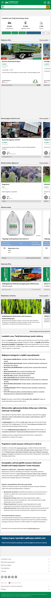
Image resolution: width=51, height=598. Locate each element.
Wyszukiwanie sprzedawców (33, 33)
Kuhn (30, 452)
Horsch (11, 454)
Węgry (39, 473)
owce (29, 422)
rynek (3, 346)
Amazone (4, 454)
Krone (34, 452)
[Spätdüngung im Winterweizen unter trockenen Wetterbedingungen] (21, 313)
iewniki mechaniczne (24, 375)
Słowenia (44, 473)
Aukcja (48, 33)
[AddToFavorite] (39, 45)
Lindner (32, 450)
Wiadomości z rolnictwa (8, 296)
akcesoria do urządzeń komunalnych (26, 431)
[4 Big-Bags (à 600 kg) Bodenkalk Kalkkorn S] (21, 235)
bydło (22, 422)
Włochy (35, 473)
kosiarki (25, 363)
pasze (42, 416)
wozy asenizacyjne (36, 379)
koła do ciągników (20, 377)
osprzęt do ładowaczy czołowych (29, 391)
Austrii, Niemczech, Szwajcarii (25, 473)
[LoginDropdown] (48, 2)
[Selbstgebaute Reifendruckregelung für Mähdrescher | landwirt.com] (21, 279)
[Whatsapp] (16, 577)
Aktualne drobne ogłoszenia (9, 163)
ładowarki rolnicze (26, 387)
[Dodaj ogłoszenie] (45, 2)
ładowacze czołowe (15, 391)
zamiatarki (35, 387)
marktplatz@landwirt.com (26, 596)
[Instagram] (5, 577)
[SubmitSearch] (48, 6)
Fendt (29, 359)
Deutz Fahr (26, 452)
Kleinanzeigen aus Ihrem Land (10, 118)
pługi (34, 371)
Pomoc (4, 583)
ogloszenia (14, 33)
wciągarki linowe (27, 367)
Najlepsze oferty (6, 40)
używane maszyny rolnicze (15, 342)
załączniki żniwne (36, 383)
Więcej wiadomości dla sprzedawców (40, 331)
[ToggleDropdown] (25, 559)
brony (18, 371)
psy (33, 422)
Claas (40, 359)
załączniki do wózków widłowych (24, 393)
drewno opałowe (6, 419)
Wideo (43, 33)
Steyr (18, 450)
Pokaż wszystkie (44, 40)
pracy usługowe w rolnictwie (35, 424)
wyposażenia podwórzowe (9, 431)
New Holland (35, 359)
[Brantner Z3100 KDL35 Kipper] (21, 65)
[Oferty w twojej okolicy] (2, 6)
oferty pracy (17, 424)
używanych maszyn (22, 448)
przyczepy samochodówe (27, 373)
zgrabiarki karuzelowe (33, 363)
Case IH (37, 450)
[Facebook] (9, 577)
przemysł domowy (35, 416)
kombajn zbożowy (26, 383)
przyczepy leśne (37, 367)
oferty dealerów (6, 33)
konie (26, 422)
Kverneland (45, 452)
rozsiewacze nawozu (24, 379)
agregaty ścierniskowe (26, 371)
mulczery (15, 375)
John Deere (24, 359)
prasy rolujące (14, 365)
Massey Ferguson (10, 452)
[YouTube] (2, 577)
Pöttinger (38, 452)
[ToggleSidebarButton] (2, 2)
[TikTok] (12, 577)
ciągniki (10, 416)
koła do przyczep (29, 377)
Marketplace (22, 33)
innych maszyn (42, 431)
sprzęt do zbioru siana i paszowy (21, 416)
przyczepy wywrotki (15, 373)
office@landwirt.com (33, 528)
